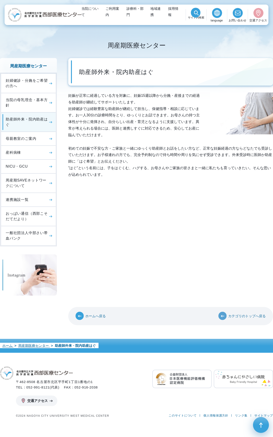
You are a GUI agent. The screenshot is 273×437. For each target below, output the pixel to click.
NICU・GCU (17, 166)
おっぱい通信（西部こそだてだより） (27, 216)
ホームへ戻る (95, 316)
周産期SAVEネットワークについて (26, 183)
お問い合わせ (237, 20)
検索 (196, 20)
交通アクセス (258, 20)
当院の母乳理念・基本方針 (27, 102)
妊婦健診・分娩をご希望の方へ (27, 83)
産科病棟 (13, 152)
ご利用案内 (112, 12)
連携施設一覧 (17, 200)
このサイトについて (183, 415)
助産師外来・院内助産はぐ (27, 122)
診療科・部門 (135, 12)
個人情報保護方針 (215, 415)
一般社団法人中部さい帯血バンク (27, 235)
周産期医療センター (28, 66)
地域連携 (155, 12)
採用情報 (173, 12)
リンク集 (241, 415)
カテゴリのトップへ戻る (247, 316)
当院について (90, 12)
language (217, 20)
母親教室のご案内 (21, 139)
